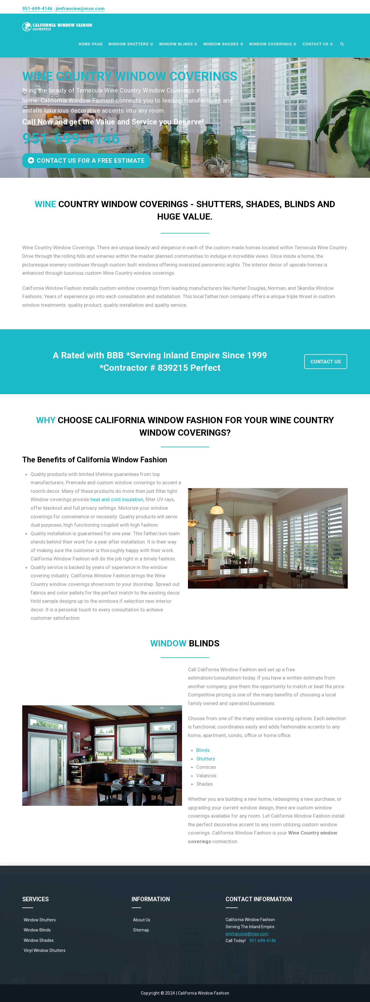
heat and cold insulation (116, 499)
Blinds (203, 750)
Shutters (205, 759)
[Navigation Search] (342, 44)
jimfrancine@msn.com (80, 8)
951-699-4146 (37, 8)
